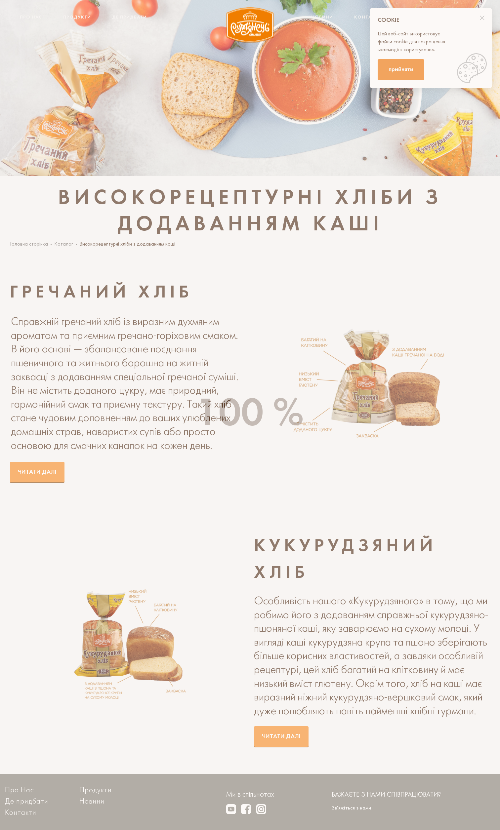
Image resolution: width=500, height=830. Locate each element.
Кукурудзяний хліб (345, 560)
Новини (322, 17)
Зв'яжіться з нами (351, 808)
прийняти (401, 69)
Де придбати (129, 17)
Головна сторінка (29, 244)
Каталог (63, 244)
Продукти (77, 17)
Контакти (368, 17)
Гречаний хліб (101, 293)
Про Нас (31, 17)
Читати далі (37, 472)
